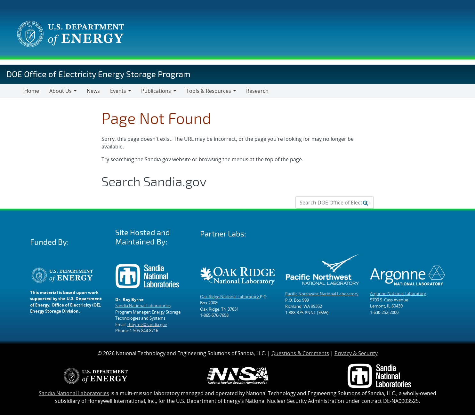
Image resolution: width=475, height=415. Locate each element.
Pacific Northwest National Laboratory (321, 294)
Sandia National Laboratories (143, 305)
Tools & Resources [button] (208, 90)
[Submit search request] (366, 202)
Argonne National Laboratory (398, 293)
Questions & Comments (300, 353)
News (93, 90)
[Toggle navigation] (12, 91)
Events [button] (118, 90)
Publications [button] (156, 90)
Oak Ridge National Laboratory (230, 296)
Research (257, 90)
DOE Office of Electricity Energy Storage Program (98, 74)
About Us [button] (60, 90)
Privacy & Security (356, 353)
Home (31, 90)
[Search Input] (334, 202)
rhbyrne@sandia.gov (147, 324)
